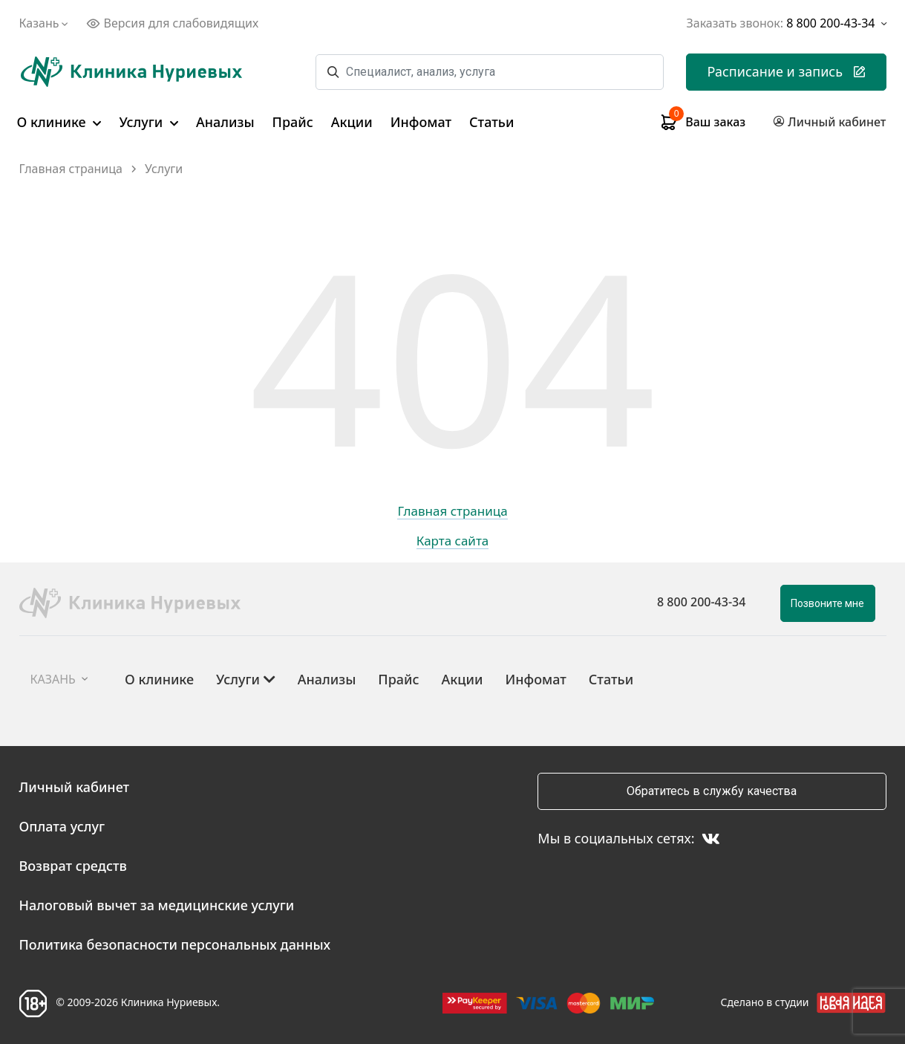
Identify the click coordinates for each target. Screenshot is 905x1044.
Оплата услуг (62, 826)
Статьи (491, 122)
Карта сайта (452, 541)
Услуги (148, 122)
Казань (45, 23)
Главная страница (71, 169)
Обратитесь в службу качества (712, 791)
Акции (352, 122)
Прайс (292, 122)
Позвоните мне (827, 603)
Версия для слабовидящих (172, 23)
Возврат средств (73, 866)
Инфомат (421, 122)
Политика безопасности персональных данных (175, 944)
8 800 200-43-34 (701, 602)
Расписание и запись (786, 71)
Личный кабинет (74, 787)
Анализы (225, 122)
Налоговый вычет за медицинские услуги (157, 905)
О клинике (59, 122)
